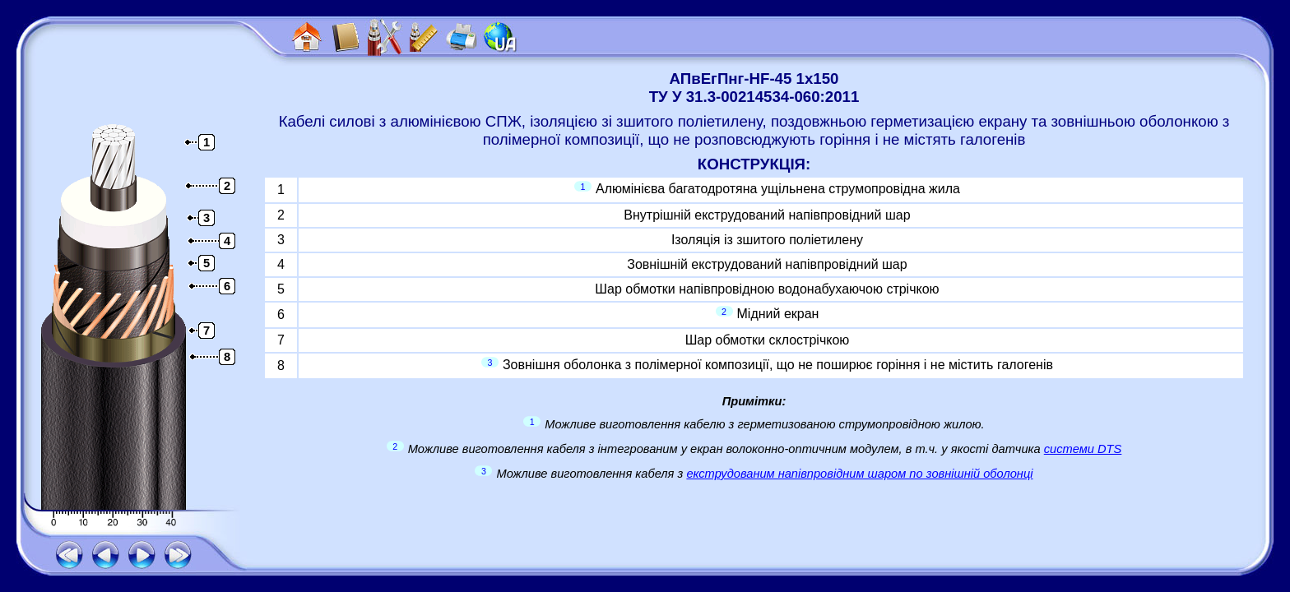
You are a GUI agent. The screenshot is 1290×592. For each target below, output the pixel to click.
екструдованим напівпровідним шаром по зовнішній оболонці (859, 473)
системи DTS (1083, 449)
